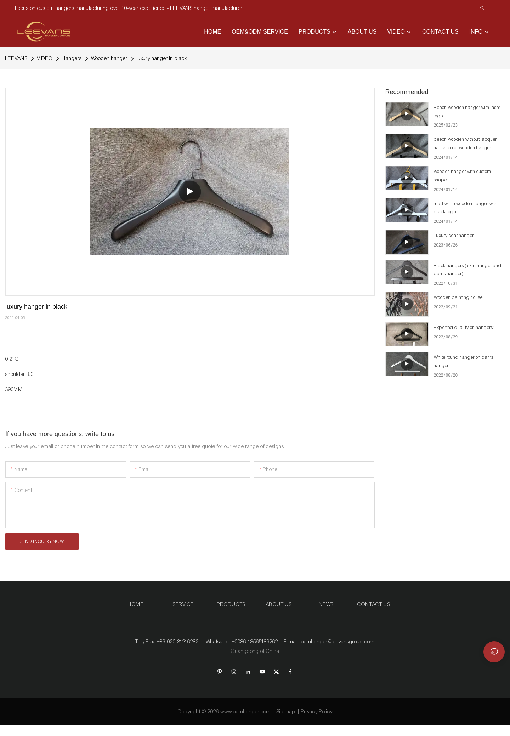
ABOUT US (279, 604)
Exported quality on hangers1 (464, 327)
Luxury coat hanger (454, 235)
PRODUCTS (231, 604)
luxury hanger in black (162, 58)
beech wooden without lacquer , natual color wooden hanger (466, 144)
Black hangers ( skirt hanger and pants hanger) (468, 270)
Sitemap (286, 711)
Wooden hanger (109, 58)
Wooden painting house (458, 297)
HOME (136, 604)
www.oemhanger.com (245, 711)
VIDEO (45, 58)
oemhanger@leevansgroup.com (338, 641)
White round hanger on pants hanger (464, 361)
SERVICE (183, 604)
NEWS (326, 604)
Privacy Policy (317, 711)
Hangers (72, 58)
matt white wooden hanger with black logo (466, 208)
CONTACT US (373, 604)
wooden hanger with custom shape (462, 176)
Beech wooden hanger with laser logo (467, 112)
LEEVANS (16, 58)
